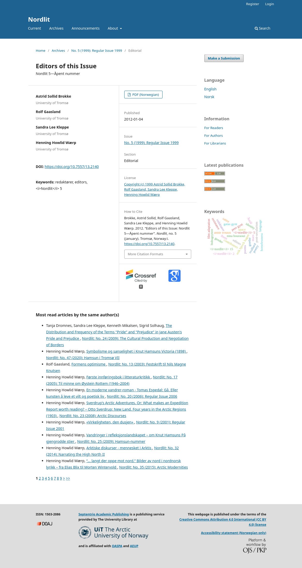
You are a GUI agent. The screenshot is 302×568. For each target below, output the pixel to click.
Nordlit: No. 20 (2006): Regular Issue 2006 (142, 396)
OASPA (117, 546)
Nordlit (39, 19)
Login (269, 4)
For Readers (213, 127)
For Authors (213, 135)
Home (40, 50)
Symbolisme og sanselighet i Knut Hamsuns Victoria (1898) (136, 351)
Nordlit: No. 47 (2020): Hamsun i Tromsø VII (83, 357)
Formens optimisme (88, 364)
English (210, 89)
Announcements (85, 28)
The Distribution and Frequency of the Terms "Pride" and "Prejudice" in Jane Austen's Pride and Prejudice (114, 332)
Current (34, 28)
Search (262, 28)
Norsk (209, 96)
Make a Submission (224, 58)
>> (68, 478)
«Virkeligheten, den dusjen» (110, 422)
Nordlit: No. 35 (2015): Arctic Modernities (153, 467)
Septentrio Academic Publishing (104, 514)
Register (252, 4)
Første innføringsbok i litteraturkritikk (118, 377)
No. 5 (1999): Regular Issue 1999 (96, 50)
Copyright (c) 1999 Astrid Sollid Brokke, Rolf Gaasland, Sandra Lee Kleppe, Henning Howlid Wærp (154, 189)
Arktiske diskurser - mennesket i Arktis (119, 447)
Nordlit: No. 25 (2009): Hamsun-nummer (111, 441)
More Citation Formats (145, 254)
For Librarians (215, 143)
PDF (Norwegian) (145, 94)
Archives (56, 28)
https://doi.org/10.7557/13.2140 (72, 166)
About (113, 28)
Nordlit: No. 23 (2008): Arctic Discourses (92, 415)
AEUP (134, 546)
